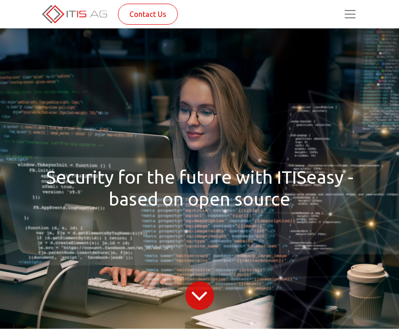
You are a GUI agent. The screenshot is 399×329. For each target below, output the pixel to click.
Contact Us (147, 14)
